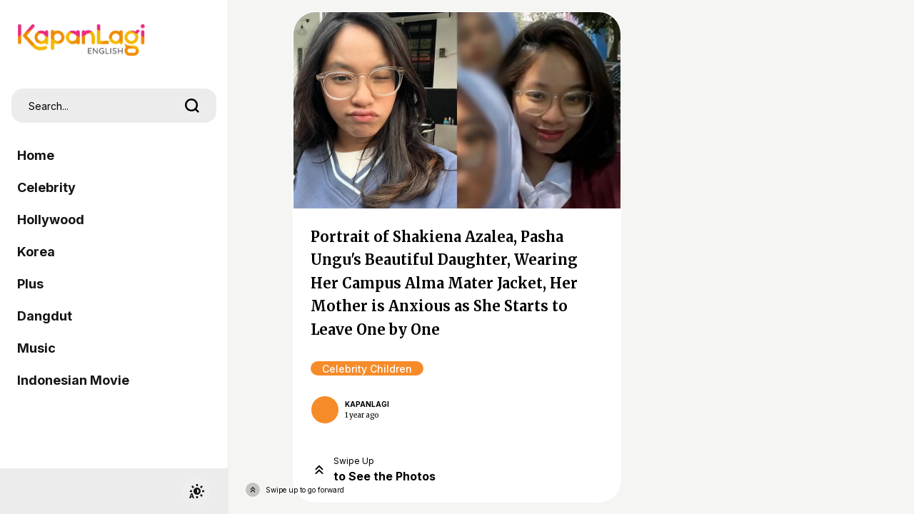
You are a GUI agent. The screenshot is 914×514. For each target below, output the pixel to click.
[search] (192, 106)
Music (36, 348)
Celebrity (46, 187)
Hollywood (50, 219)
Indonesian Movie (73, 380)
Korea (36, 251)
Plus (30, 283)
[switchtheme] (196, 491)
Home (35, 155)
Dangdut (44, 315)
